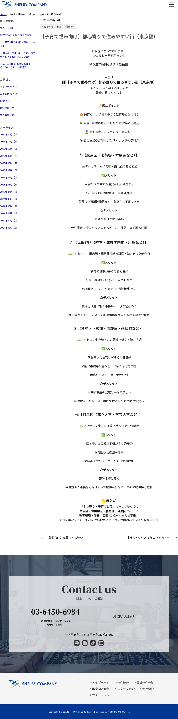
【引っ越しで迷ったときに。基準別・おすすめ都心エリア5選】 (17, 54)
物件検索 (123, 682)
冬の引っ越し (7, 28)
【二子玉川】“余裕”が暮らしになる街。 (17, 44)
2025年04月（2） (9, 191)
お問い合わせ (124, 616)
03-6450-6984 (55, 611)
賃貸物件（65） (8, 108)
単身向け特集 (101, 688)
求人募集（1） (7, 115)
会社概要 (148, 688)
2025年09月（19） (10, 155)
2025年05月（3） (9, 184)
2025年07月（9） (9, 170)
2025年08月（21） (10, 163)
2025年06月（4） (9, 177)
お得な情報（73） (9, 93)
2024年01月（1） (9, 227)
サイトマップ (101, 695)
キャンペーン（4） (10, 86)
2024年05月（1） (9, 213)
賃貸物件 (70, 26)
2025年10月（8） (9, 148)
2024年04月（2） (9, 220)
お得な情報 (47, 26)
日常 (59, 26)
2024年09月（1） (9, 199)
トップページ (101, 682)
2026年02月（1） (9, 134)
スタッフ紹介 (126, 688)
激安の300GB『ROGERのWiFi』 (16, 35)
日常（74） (6, 100)
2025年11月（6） (9, 141)
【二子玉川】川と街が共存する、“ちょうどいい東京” (15, 65)
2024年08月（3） (9, 206)
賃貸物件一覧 (145, 682)
